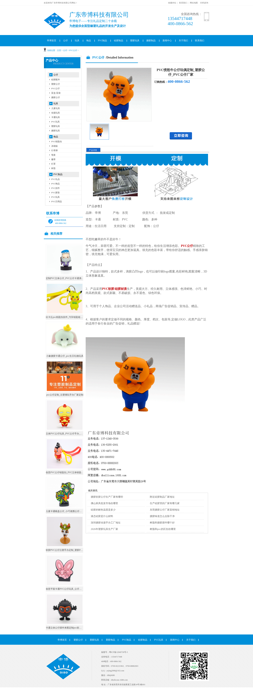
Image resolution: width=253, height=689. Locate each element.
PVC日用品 (56, 201)
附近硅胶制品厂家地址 (162, 497)
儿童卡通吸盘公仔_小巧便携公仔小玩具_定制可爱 (71, 511)
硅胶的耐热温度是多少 (103, 509)
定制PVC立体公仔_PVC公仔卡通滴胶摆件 (67, 278)
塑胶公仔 (55, 84)
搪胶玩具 (55, 130)
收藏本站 (172, 3)
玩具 (77, 40)
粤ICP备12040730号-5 (118, 652)
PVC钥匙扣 (56, 141)
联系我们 (183, 3)
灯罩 (53, 164)
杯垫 (53, 168)
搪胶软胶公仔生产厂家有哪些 (107, 497)
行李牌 (54, 150)
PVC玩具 (55, 121)
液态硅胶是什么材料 (102, 516)
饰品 (88, 40)
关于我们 (183, 40)
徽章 (53, 159)
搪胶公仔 (55, 97)
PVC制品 (102, 40)
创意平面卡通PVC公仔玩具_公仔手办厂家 (67, 589)
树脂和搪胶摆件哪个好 (162, 522)
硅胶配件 (55, 79)
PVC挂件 (55, 188)
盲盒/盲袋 (56, 93)
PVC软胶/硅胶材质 (114, 288)
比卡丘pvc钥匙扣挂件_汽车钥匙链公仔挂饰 (68, 317)
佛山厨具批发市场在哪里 (104, 503)
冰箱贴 (54, 146)
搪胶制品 (151, 40)
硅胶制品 (118, 40)
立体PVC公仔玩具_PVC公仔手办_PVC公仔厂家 (70, 433)
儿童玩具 (55, 108)
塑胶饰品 (110, 640)
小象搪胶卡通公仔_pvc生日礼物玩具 (64, 356)
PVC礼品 (55, 179)
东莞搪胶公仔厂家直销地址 (165, 509)
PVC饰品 (55, 183)
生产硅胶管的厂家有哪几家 (165, 503)
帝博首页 (51, 40)
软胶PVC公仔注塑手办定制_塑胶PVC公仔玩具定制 (72, 550)
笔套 (53, 155)
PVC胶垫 (55, 192)
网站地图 (194, 3)
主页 (59, 50)
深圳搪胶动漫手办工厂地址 (106, 522)
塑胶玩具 (134, 40)
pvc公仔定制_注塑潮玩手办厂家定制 (64, 395)
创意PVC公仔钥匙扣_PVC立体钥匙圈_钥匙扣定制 (71, 472)
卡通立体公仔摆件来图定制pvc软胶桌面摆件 (68, 628)
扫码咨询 (204, 3)
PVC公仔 (73, 50)
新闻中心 (167, 40)
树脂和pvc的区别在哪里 (163, 529)
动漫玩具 (55, 113)
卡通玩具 (55, 117)
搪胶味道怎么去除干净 (162, 516)
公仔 (65, 40)
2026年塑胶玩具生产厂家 (104, 529)
